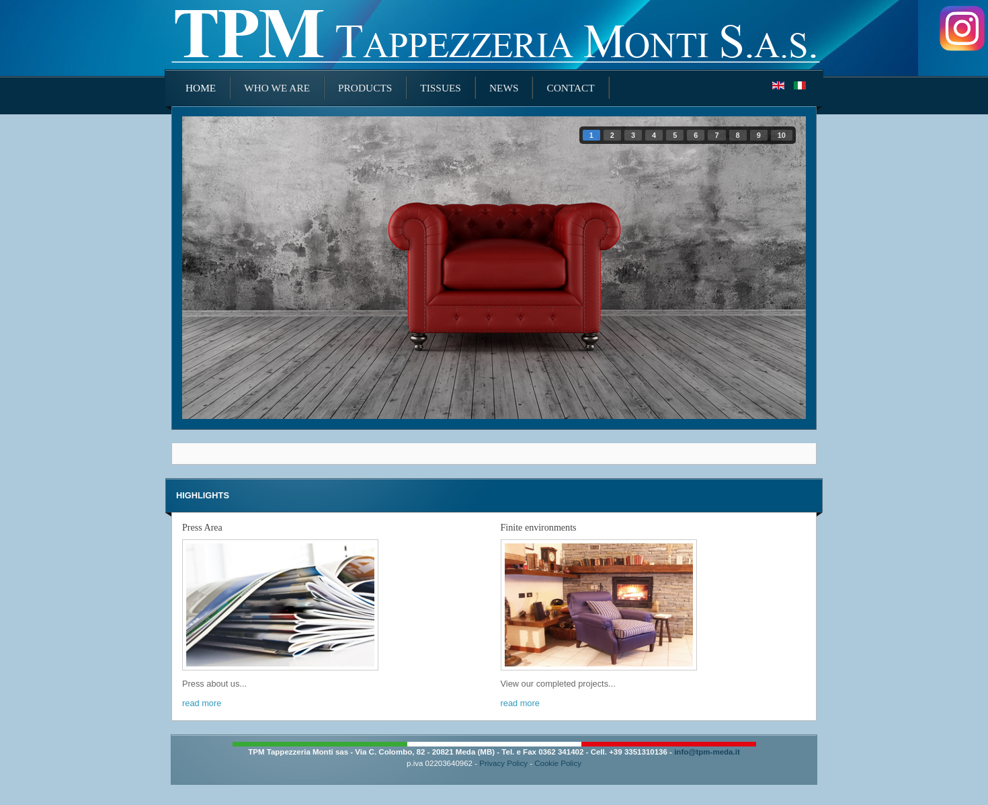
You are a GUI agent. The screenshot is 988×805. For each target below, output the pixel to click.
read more (201, 703)
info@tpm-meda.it (707, 752)
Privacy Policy (503, 763)
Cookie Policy (557, 763)
